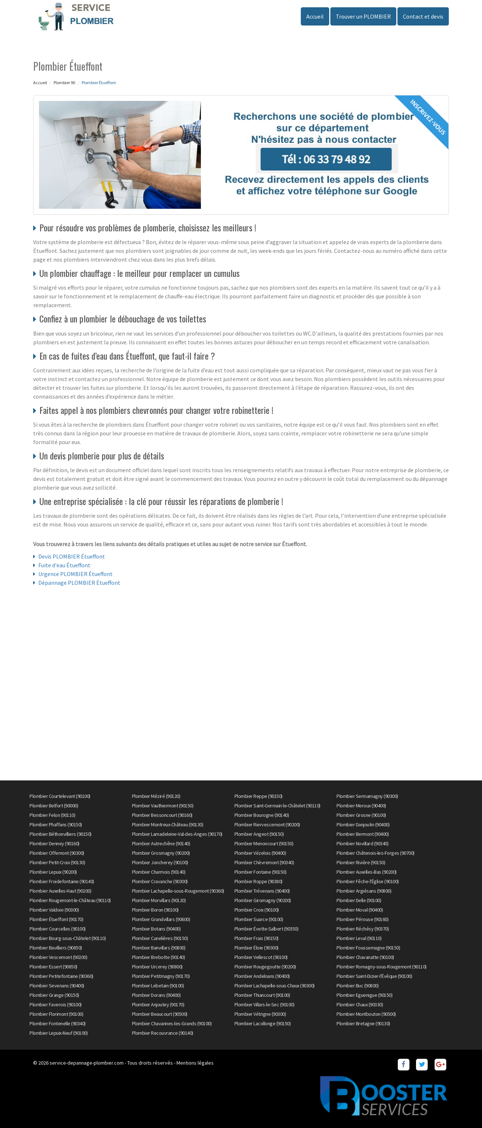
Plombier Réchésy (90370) (363, 928)
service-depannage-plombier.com (87, 1063)
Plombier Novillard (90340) (362, 843)
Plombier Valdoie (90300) (54, 909)
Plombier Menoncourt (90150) (264, 843)
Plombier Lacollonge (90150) (262, 1023)
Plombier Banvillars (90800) (159, 947)
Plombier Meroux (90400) (361, 805)
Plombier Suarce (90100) (258, 919)
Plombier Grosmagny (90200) (161, 853)
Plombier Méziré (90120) (156, 796)
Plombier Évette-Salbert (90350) (266, 928)
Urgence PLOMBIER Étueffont (75, 573)
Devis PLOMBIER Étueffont (71, 556)
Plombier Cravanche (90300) (160, 881)
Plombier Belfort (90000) (54, 805)
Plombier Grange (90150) (54, 995)
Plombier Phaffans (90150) (56, 824)
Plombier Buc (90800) (357, 985)
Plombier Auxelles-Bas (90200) (367, 872)
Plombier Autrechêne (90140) (161, 843)
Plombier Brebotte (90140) (158, 957)
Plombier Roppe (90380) (258, 881)
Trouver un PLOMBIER (363, 16)
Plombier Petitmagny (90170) (161, 976)
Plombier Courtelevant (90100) (60, 796)
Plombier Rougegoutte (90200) (265, 966)
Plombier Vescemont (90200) (58, 957)
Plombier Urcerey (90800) (157, 966)
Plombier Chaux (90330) (360, 1004)
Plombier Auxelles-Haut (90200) (60, 891)
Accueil (315, 16)
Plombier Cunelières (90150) (160, 938)
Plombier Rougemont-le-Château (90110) (70, 900)
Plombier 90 (64, 82)
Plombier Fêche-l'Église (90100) (368, 881)
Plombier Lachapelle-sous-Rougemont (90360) (178, 891)
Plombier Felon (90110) (52, 815)
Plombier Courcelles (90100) (58, 928)
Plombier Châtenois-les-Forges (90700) (376, 853)
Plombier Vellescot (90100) (261, 957)
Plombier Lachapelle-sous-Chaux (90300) (274, 985)
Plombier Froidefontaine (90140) (62, 881)
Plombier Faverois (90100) (56, 1004)
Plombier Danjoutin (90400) (363, 824)
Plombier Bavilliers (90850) (56, 947)
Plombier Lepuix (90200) (53, 872)
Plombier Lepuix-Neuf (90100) (59, 1033)
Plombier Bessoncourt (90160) (162, 815)
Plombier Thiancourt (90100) (262, 995)
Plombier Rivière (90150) (361, 862)
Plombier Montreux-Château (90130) (167, 824)
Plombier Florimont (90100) (56, 1014)
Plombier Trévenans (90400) (262, 891)
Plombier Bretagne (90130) (363, 1023)
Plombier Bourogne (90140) (261, 815)
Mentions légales (195, 1063)
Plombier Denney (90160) (54, 843)
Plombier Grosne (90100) (361, 815)
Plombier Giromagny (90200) (262, 900)
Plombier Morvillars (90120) (159, 900)
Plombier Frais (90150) (256, 938)
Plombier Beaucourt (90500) (159, 1014)
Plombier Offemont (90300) (57, 853)
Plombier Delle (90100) (359, 900)
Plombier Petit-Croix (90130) (57, 862)
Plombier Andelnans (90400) (262, 976)
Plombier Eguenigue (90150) (364, 995)
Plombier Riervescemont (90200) (267, 824)
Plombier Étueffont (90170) (56, 919)
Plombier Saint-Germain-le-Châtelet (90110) (277, 805)
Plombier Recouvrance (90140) (162, 1033)
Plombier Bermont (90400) (363, 834)
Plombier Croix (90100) (256, 909)
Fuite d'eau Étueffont (64, 565)
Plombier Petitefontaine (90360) (61, 976)
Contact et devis (423, 16)
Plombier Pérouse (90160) (362, 919)
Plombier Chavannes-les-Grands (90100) (172, 1023)
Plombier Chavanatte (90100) (365, 957)
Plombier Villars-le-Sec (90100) (264, 1004)
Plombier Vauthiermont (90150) (163, 805)
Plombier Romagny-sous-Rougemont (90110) (382, 966)
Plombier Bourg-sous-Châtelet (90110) (68, 938)
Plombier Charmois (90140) (159, 872)
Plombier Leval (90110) (359, 938)
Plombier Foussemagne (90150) (368, 947)
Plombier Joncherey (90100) (160, 862)
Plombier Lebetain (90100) (158, 985)
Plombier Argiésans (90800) (364, 891)
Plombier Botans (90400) (156, 928)
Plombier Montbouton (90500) (366, 1014)
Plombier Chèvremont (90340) (264, 862)
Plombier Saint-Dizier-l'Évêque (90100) (374, 976)
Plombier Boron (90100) (155, 909)
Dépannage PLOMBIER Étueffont (79, 582)
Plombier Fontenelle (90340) (58, 1023)
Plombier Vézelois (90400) (260, 853)
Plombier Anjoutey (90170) (158, 1004)
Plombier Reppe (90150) (258, 796)
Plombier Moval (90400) (360, 909)
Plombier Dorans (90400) (156, 995)
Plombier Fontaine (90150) (260, 872)
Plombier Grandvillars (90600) (161, 919)
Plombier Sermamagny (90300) (367, 796)
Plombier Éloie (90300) (256, 947)
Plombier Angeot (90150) (259, 834)
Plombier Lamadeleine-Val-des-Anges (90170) (177, 834)
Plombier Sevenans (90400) (57, 985)
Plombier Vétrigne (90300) (260, 1014)
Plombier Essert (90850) (53, 966)
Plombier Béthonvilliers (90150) (61, 834)
